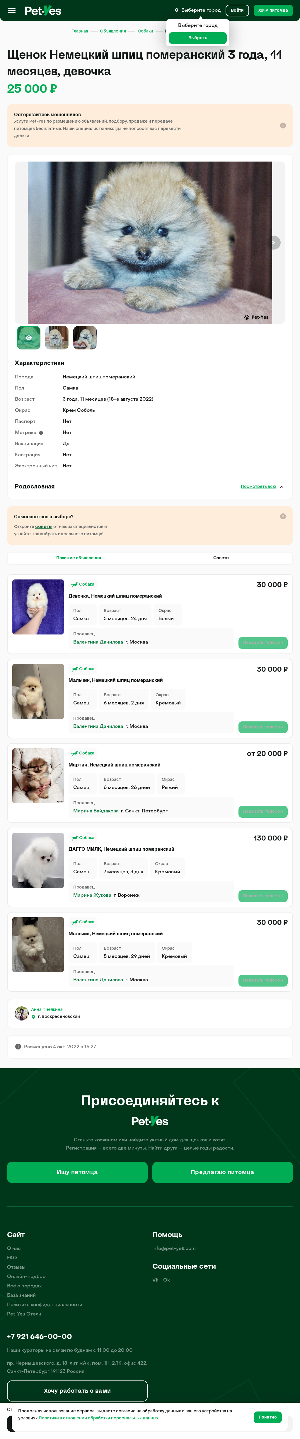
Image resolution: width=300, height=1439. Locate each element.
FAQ (12, 1258)
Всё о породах (24, 1286)
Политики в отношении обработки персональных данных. (99, 1418)
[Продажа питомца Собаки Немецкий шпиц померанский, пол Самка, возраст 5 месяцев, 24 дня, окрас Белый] (38, 606)
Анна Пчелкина (47, 1010)
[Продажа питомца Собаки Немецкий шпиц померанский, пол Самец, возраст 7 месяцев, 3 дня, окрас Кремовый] (38, 860)
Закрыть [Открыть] (281, 486)
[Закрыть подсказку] (283, 125)
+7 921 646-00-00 (39, 1337)
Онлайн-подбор (26, 1277)
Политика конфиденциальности (44, 1305)
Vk (155, 1280)
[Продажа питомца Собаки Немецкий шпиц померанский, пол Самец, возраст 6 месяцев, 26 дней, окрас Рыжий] (38, 775)
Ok (166, 1280)
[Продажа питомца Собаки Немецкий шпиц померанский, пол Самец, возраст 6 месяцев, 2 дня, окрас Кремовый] (38, 691)
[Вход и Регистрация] (237, 10)
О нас (14, 1248)
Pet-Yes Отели (24, 1314)
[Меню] (12, 11)
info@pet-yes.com (174, 1248)
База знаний (21, 1295)
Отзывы (16, 1267)
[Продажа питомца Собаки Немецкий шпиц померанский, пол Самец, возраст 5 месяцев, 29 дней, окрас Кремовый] (38, 944)
